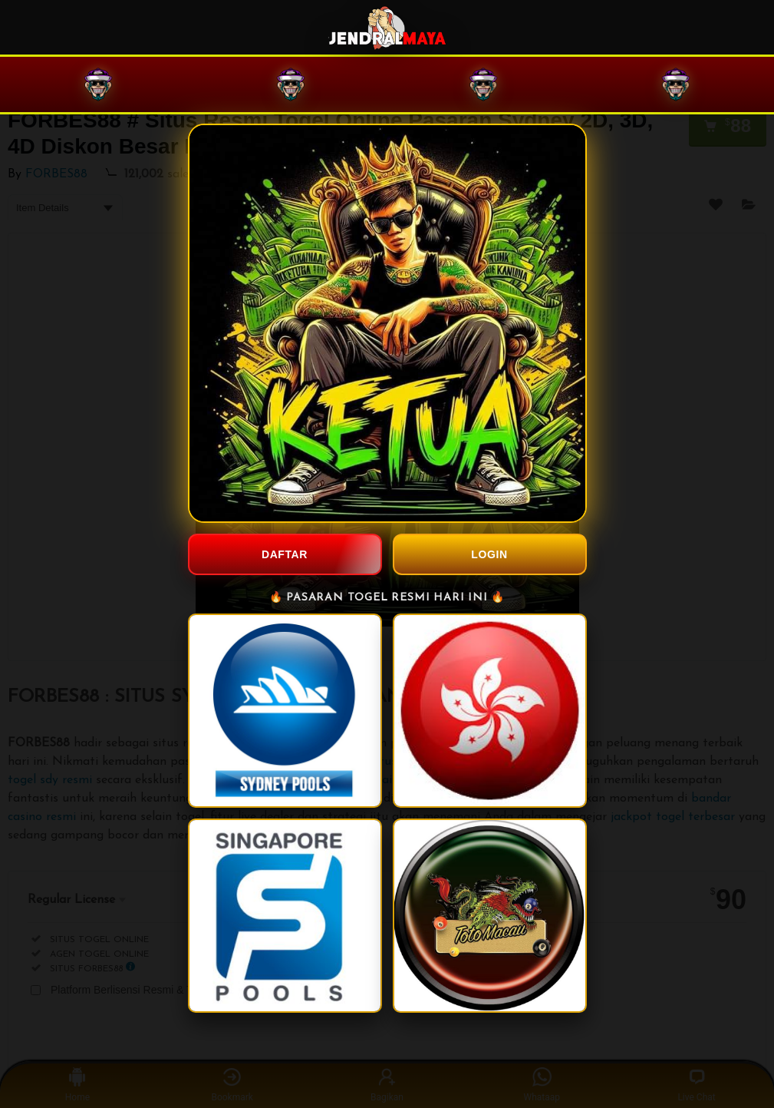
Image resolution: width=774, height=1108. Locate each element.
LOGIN (489, 554)
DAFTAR (285, 554)
